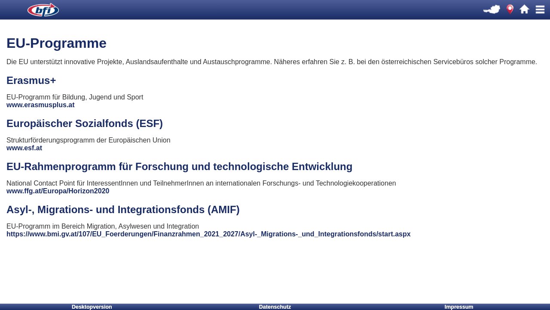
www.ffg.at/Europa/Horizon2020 (57, 191)
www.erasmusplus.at (40, 104)
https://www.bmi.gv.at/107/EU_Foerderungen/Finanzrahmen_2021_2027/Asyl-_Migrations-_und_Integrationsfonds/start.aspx (208, 234)
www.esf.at (24, 148)
